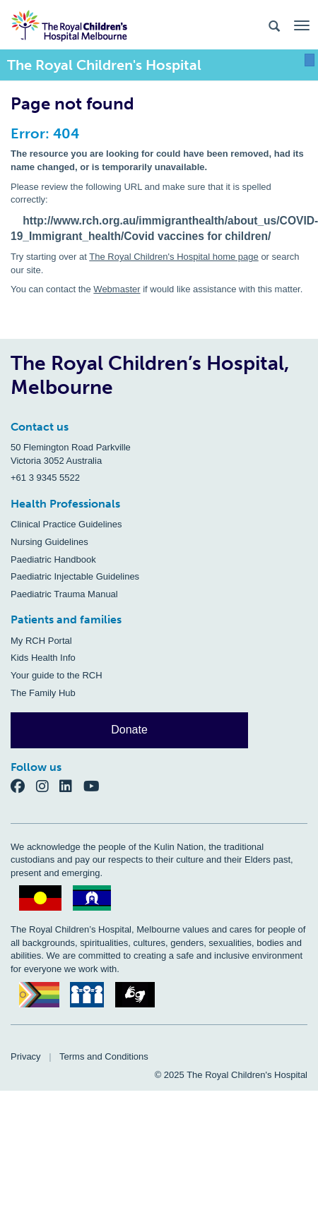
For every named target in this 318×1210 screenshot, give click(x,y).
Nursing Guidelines (49, 542)
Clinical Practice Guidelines (66, 524)
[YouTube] (95, 785)
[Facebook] (23, 785)
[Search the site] (274, 25)
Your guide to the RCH (56, 675)
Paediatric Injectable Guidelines (75, 576)
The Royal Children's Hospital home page (174, 256)
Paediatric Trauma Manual (64, 594)
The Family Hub (43, 693)
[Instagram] (48, 785)
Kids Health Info (43, 657)
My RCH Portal (41, 640)
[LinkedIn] (71, 785)
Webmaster (116, 289)
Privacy (26, 1056)
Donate (129, 730)
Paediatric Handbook (53, 559)
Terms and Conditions (103, 1056)
